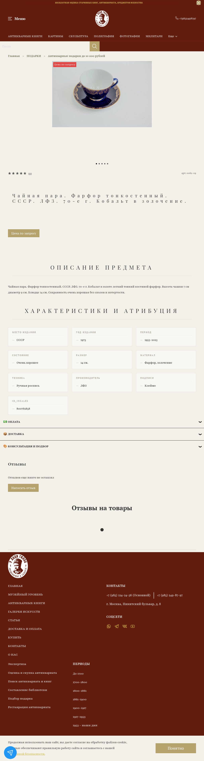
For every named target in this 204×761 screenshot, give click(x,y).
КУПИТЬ (14, 637)
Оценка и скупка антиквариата (32, 673)
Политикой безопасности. (26, 754)
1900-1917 (79, 708)
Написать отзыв (23, 488)
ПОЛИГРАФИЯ (104, 36)
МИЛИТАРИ (154, 36)
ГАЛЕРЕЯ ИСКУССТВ (24, 612)
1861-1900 (80, 699)
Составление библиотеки (27, 690)
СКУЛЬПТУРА (78, 36)
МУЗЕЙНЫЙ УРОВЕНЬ (25, 594)
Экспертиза (17, 664)
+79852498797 (185, 18)
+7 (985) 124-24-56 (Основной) (128, 595)
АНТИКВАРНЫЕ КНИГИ (25, 36)
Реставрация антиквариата (29, 707)
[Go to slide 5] (107, 163)
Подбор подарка (20, 698)
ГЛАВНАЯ (15, 586)
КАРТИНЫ (55, 36)
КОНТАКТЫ (17, 646)
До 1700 (78, 674)
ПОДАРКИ (34, 56)
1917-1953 (79, 717)
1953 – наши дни (85, 725)
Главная (14, 56)
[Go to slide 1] (96, 163)
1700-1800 (80, 682)
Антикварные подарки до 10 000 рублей (76, 56)
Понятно (176, 748)
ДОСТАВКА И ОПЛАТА (25, 629)
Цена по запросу (23, 233)
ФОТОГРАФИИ (130, 36)
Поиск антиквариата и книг (30, 681)
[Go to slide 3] (102, 163)
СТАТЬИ (14, 620)
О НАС (13, 655)
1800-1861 (80, 691)
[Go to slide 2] (99, 163)
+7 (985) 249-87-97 (170, 595)
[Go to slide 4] (104, 163)
